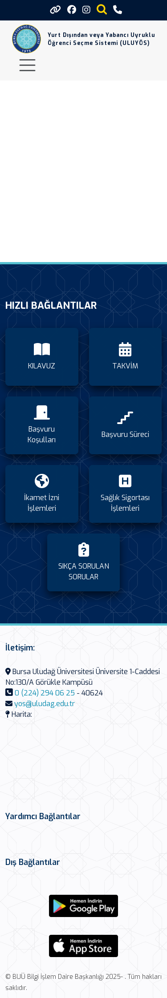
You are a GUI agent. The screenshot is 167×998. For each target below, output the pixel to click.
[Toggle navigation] (27, 65)
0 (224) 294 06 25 (45, 693)
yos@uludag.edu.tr (44, 703)
